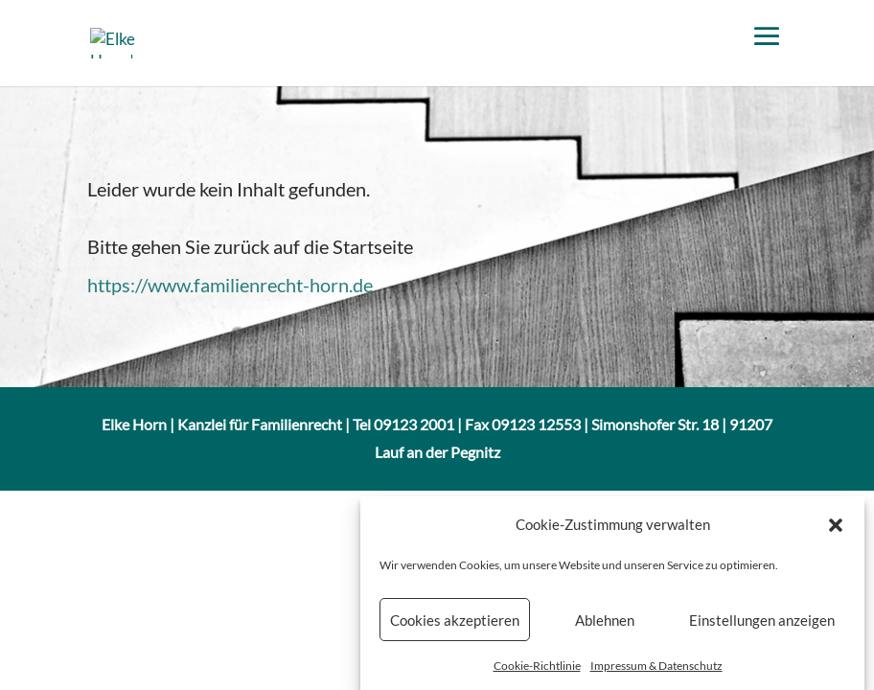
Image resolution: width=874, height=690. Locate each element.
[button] (835, 529)
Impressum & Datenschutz (656, 671)
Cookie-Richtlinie (537, 671)
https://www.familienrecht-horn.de (230, 284)
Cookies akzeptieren (454, 624)
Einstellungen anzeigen (762, 624)
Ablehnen (604, 624)
